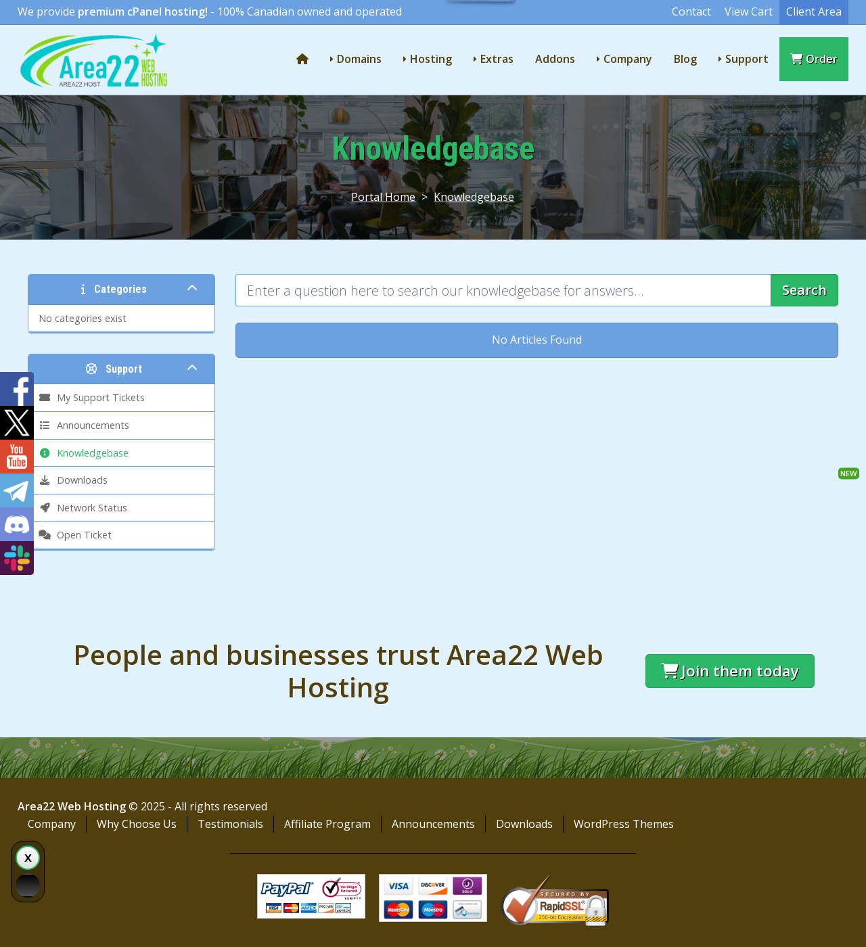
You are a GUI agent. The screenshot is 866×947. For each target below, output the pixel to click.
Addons (555, 58)
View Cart (749, 11)
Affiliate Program (327, 823)
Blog (685, 58)
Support (747, 58)
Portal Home (383, 196)
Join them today (730, 670)
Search (804, 290)
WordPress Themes (624, 823)
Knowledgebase (474, 196)
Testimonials (230, 823)
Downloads (524, 823)
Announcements (433, 823)
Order (814, 58)
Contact (691, 11)
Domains (359, 58)
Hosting (431, 58)
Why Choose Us (137, 823)
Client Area (814, 11)
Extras (497, 58)
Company (627, 58)
